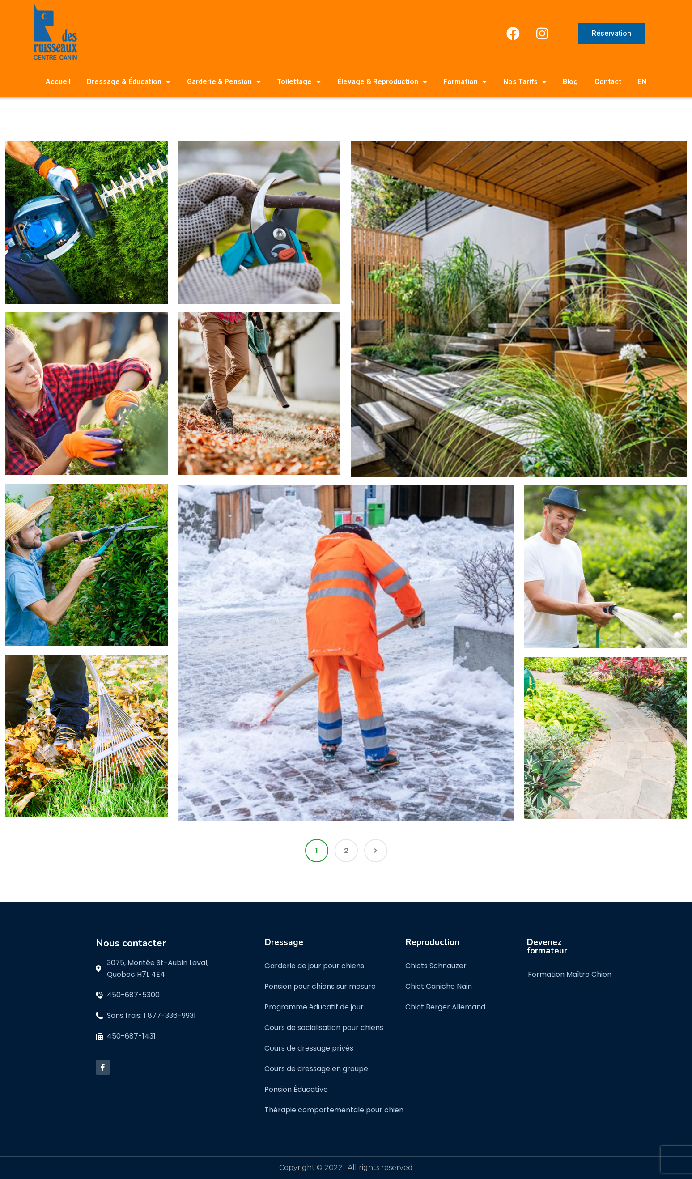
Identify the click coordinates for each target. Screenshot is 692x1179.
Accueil (58, 81)
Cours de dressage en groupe (316, 1069)
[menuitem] (642, 82)
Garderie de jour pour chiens (314, 966)
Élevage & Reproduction (382, 82)
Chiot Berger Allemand (445, 1007)
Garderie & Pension (224, 82)
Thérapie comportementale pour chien (333, 1110)
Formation (465, 82)
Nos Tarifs (525, 82)
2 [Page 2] (346, 851)
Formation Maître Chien (569, 974)
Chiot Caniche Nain (438, 986)
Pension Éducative (296, 1089)
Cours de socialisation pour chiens (323, 1027)
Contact (607, 81)
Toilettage (299, 82)
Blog (570, 81)
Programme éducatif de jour (314, 1007)
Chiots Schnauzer (436, 966)
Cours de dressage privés (308, 1048)
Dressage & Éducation (128, 82)
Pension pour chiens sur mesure (320, 986)
